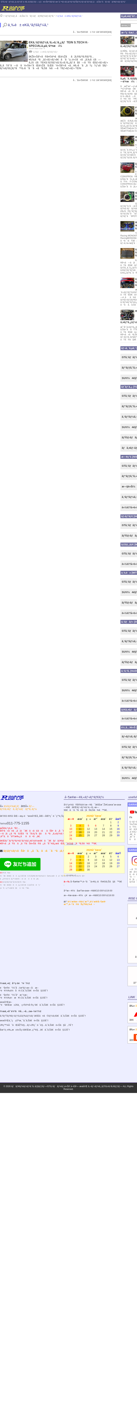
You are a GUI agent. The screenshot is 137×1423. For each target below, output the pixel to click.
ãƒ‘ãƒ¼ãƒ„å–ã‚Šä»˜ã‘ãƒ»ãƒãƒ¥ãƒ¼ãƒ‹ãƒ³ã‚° (30, 16)
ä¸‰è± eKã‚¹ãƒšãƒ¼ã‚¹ (70, 16)
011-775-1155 (18, 823)
